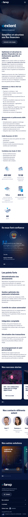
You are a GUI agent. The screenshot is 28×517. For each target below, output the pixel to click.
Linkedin (12, 508)
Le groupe (14, 504)
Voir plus (5, 254)
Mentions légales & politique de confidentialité (11, 514)
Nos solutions (14, 500)
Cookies (24, 514)
